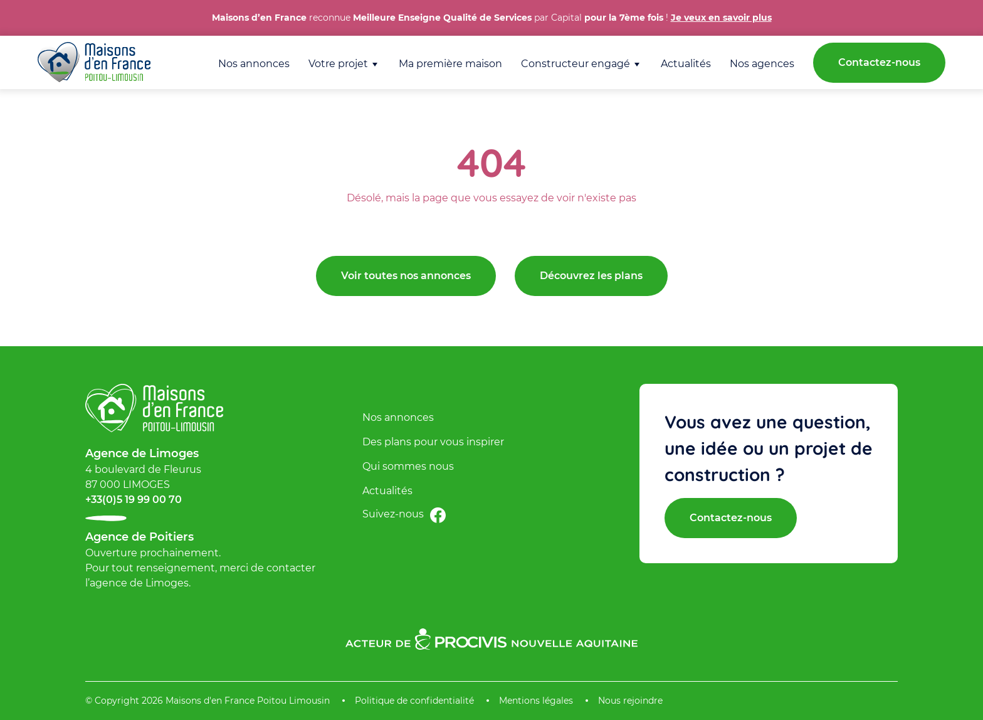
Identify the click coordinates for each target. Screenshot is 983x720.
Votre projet (338, 64)
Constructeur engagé (575, 64)
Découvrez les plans (591, 276)
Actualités (686, 64)
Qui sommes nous (408, 466)
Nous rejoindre (630, 700)
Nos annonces (254, 64)
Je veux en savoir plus (721, 17)
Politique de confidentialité (414, 700)
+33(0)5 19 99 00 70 (133, 500)
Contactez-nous (879, 62)
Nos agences (762, 64)
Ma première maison (450, 64)
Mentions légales (536, 700)
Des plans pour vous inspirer (433, 442)
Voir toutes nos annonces (406, 276)
